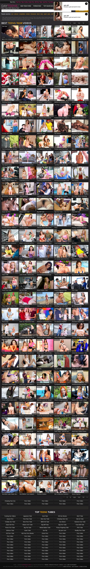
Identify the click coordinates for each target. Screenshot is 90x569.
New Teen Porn (25, 6)
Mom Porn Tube (27, 522)
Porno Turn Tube (10, 527)
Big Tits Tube (27, 527)
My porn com (62, 530)
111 (83, 23)
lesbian (28, 14)
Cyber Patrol (67, 566)
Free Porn (50, 2)
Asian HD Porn (10, 524)
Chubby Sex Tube (10, 522)
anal (12, 14)
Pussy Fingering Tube (62, 527)
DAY (9, 6)
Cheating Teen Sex (10, 501)
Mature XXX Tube (28, 524)
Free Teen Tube (27, 519)
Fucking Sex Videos (10, 516)
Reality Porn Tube (80, 530)
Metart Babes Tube (45, 527)
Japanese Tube (27, 516)
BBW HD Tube (45, 522)
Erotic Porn (31, 2)
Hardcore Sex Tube (79, 522)
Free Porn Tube (20, 2)
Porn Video (27, 501)
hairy (41, 14)
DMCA (61, 564)
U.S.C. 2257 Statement (70, 564)
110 (79, 23)
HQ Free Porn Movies (27, 533)
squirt (45, 14)
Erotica (26, 2)
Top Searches (48, 6)
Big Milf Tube (45, 524)
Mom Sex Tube (45, 519)
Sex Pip (45, 530)
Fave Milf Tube (80, 524)
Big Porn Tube (62, 524)
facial (38, 14)
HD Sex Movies (62, 516)
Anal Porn (45, 2)
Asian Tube (27, 530)
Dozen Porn (10, 519)
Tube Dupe (4, 26)
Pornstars (37, 6)
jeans (49, 14)
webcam (16, 14)
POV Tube (80, 527)
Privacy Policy (54, 564)
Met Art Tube (80, 519)
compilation (22, 14)
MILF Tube (80, 516)
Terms (46, 564)
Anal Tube (45, 516)
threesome (33, 14)
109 (74, 23)
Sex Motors (62, 522)
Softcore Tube (10, 530)
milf (52, 14)
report (16, 37)
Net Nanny (75, 566)
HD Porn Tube (38, 2)
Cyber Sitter (83, 566)
